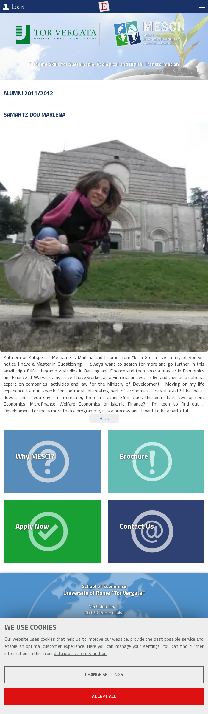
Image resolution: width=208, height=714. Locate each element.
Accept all (104, 696)
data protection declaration (80, 653)
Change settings (104, 674)
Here (91, 646)
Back (104, 418)
